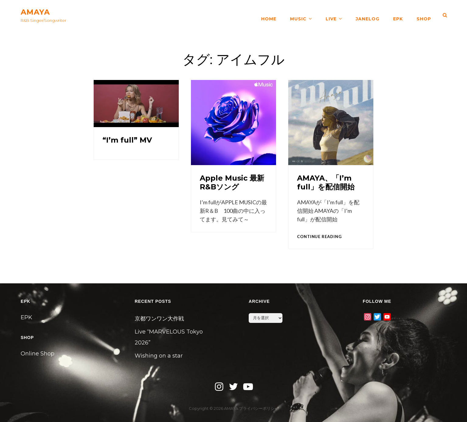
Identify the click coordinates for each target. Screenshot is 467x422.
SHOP (424, 15)
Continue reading (319, 236)
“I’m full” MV (127, 140)
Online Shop (37, 353)
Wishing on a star (159, 355)
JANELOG (367, 15)
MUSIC (298, 15)
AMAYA (35, 12)
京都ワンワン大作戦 (159, 318)
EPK (398, 15)
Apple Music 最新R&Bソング (232, 182)
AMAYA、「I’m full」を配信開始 (326, 182)
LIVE (331, 15)
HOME (268, 15)
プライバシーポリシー (258, 408)
